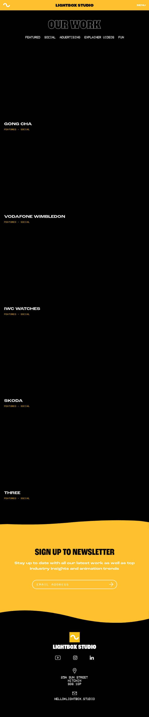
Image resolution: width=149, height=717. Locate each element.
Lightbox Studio (75, 6)
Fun (121, 38)
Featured (32, 38)
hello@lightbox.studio (74, 698)
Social (50, 38)
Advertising (70, 38)
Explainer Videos (99, 38)
